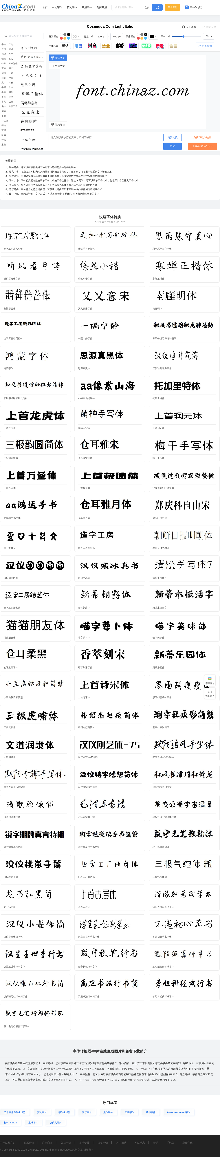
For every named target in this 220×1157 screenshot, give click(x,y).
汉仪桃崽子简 (11, 877)
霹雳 (3, 73)
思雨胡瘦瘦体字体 (162, 697)
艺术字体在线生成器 (14, 1112)
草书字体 (150, 1112)
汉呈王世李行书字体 (14, 966)
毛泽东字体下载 (86, 817)
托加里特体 (158, 398)
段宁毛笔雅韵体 (161, 847)
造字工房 (13, 106)
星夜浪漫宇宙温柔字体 (164, 817)
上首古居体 (84, 906)
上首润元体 (158, 428)
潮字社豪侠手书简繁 (89, 847)
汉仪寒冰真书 (85, 577)
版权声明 (66, 1142)
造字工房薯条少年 (13, 248)
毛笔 (3, 92)
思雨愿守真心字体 (162, 248)
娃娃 (3, 78)
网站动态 (140, 1142)
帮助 (155, 1142)
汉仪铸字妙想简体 (87, 787)
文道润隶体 (10, 757)
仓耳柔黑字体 (11, 667)
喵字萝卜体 (84, 637)
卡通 (3, 116)
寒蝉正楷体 (158, 278)
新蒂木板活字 (160, 607)
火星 (11, 97)
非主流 (4, 121)
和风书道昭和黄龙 (162, 787)
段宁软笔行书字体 (87, 966)
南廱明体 (157, 308)
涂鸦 (11, 82)
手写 (3, 87)
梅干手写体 (158, 458)
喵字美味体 (158, 637)
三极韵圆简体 (11, 458)
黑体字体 (108, 1112)
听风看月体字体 (12, 278)
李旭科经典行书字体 (163, 996)
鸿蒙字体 (8, 368)
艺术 (11, 49)
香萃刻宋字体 (85, 667)
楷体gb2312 (10, 1122)
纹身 (11, 102)
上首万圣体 (10, 488)
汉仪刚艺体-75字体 (88, 757)
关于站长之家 (7, 1142)
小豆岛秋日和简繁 (13, 697)
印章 (11, 78)
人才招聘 (121, 1142)
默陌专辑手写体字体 (14, 787)
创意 (11, 92)
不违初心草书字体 (162, 936)
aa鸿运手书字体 (12, 518)
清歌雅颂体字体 (12, 817)
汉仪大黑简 (56, 1122)
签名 (11, 59)
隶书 (3, 145)
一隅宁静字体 (85, 338)
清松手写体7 (159, 577)
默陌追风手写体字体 (163, 757)
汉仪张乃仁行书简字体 (15, 996)
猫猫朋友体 (10, 637)
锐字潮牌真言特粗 (13, 847)
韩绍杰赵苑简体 (86, 727)
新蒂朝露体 (84, 607)
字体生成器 (64, 1112)
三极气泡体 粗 (160, 877)
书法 (3, 44)
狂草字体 (129, 1112)
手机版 (170, 1142)
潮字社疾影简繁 (161, 727)
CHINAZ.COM (35, 1149)
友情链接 (84, 1142)
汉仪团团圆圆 (11, 577)
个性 (11, 87)
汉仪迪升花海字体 (162, 368)
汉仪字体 (87, 1112)
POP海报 (13, 63)
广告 (11, 44)
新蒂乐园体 (158, 667)
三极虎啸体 (10, 727)
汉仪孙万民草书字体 (163, 906)
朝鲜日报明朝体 (161, 547)
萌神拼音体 (10, 308)
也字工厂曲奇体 (86, 877)
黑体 (3, 82)
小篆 (11, 73)
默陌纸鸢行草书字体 (163, 966)
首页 (44, 7)
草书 (3, 130)
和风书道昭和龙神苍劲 (164, 338)
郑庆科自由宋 (160, 518)
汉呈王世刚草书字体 (89, 936)
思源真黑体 (84, 368)
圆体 (3, 111)
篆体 (3, 135)
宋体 (3, 68)
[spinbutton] (208, 36)
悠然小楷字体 (85, 278)
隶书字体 (33, 1122)
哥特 (3, 125)
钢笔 (3, 59)
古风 (3, 102)
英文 (11, 68)
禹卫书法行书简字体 (89, 996)
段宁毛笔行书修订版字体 (17, 1026)
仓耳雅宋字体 (85, 458)
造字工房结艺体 (12, 607)
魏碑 (3, 54)
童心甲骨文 (10, 547)
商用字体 (87, 7)
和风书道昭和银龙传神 (15, 398)
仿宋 (3, 63)
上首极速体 (84, 488)
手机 (3, 97)
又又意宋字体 (85, 308)
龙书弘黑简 (10, 906)
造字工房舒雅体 (86, 547)
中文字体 (57, 7)
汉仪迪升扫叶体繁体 (163, 488)
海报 (3, 49)
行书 (3, 140)
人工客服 (189, 27)
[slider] (193, 36)
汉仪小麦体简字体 (13, 936)
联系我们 (29, 1142)
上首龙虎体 (10, 428)
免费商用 (102, 7)
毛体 (3, 106)
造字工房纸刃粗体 (13, 338)
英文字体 (72, 7)
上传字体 (187, 1142)
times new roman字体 (178, 1112)
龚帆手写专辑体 (86, 248)
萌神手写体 (84, 428)
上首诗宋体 (84, 697)
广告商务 (47, 1142)
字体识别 (172, 7)
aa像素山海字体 (86, 398)
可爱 (11, 54)
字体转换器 (194, 7)
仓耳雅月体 (84, 518)
